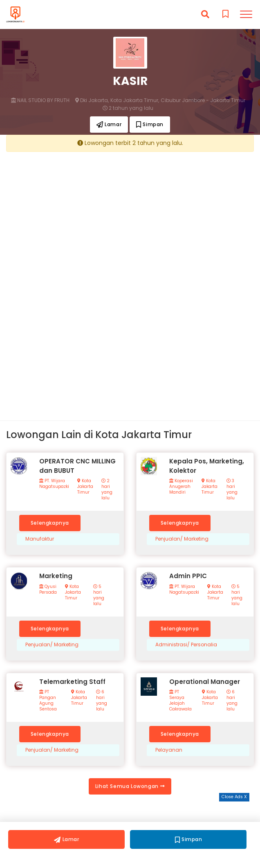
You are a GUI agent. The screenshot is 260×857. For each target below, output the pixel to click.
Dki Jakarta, (92, 100)
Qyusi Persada (48, 589)
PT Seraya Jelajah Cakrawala (180, 700)
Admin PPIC (188, 576)
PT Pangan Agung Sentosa (48, 700)
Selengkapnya (50, 522)
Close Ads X (234, 797)
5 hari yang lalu (98, 595)
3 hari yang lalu (232, 489)
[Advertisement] (130, 215)
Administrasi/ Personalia (186, 644)
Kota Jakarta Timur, (134, 100)
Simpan (150, 124)
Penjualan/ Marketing (181, 539)
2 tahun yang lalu (128, 108)
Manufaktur (39, 539)
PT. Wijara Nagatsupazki (54, 484)
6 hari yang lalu (101, 700)
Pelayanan (168, 750)
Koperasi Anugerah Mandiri (181, 486)
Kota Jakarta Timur (85, 486)
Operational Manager (204, 681)
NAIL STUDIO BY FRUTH (40, 100)
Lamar (108, 124)
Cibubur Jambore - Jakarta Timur (203, 100)
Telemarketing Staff (72, 681)
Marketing (55, 576)
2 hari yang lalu (106, 489)
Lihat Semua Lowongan (130, 786)
